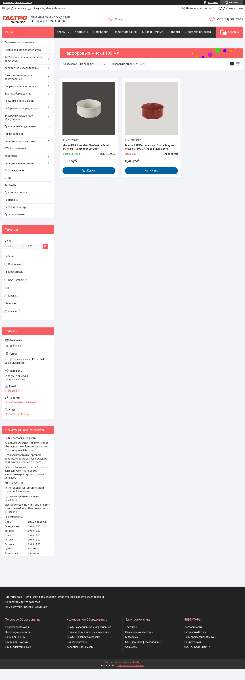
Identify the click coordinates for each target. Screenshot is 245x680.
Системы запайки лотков (19, 174)
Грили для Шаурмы (16, 653)
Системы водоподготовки (20, 152)
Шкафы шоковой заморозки (83, 648)
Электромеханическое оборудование (18, 88)
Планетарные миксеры (139, 643)
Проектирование (132, 32)
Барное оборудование (18, 104)
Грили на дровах (14, 181)
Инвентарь (11, 166)
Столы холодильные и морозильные (88, 643)
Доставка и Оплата (75, 43)
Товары (67, 32)
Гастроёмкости (193, 638)
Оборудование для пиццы (20, 97)
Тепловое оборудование (19, 53)
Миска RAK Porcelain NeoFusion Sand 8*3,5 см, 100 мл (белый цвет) (85, 158)
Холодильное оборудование (22, 79)
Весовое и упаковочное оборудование (19, 128)
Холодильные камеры (80, 658)
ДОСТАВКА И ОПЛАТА (197, 658)
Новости (181, 32)
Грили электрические (18, 658)
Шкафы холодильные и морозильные (89, 638)
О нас (8, 188)
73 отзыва (213, 2)
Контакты (88, 32)
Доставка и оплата (16, 203)
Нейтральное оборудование (21, 119)
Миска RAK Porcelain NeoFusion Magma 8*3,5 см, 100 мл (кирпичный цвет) (149, 158)
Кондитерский (192, 653)
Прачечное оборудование (20, 137)
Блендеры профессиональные (143, 653)
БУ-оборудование (15, 159)
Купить (91, 181)
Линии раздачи (14, 144)
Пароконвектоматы (17, 638)
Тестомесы (132, 638)
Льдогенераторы (77, 653)
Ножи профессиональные (199, 648)
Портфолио (108, 32)
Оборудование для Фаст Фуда (23, 60)
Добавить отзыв (233, 8)
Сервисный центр (15, 218)
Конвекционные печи (18, 643)
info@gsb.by (12, 401)
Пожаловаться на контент (130, 676)
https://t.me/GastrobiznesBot (21, 413)
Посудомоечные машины (20, 112)
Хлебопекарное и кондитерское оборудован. (24, 70)
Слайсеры (131, 658)
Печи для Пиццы (15, 648)
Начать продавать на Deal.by (17, 2)
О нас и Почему (159, 32)
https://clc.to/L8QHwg (17, 425)
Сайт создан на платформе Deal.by (122, 673)
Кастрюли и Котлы (195, 643)
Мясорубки (132, 648)
